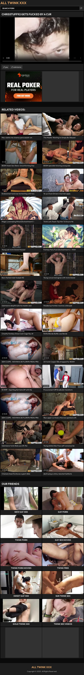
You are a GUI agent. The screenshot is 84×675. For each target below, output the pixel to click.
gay (6, 67)
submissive (17, 67)
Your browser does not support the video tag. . (42, 40)
